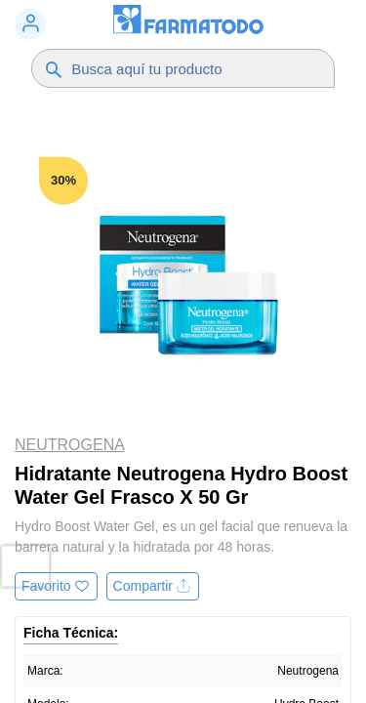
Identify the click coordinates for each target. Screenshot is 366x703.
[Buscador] (193, 68)
